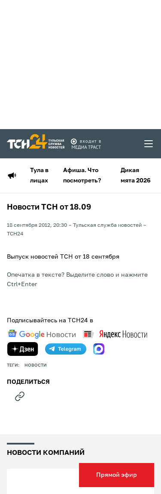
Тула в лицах (39, 175)
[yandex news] (115, 334)
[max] (98, 349)
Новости (35, 365)
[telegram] (65, 349)
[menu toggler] (149, 144)
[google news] (41, 334)
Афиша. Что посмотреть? (82, 175)
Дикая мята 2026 (136, 175)
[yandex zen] (22, 349)
